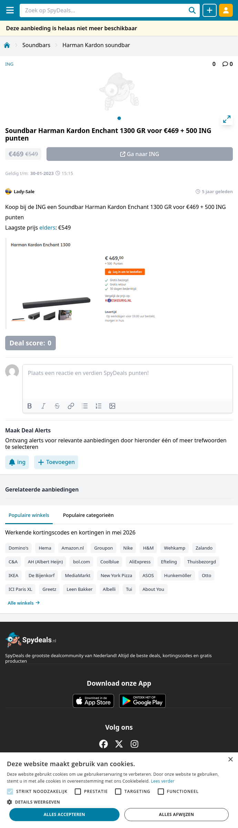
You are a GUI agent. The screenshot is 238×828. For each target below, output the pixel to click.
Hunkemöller (178, 575)
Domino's (18, 548)
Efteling (169, 562)
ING (9, 64)
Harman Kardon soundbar (96, 45)
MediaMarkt (77, 575)
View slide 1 (119, 118)
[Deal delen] (210, 10)
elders (47, 227)
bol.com (81, 562)
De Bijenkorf (41, 575)
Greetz (49, 589)
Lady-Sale (24, 191)
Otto (206, 575)
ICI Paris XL (20, 589)
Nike (128, 548)
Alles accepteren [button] (64, 814)
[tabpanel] (119, 566)
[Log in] (226, 10)
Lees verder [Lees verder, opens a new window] (163, 781)
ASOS (148, 575)
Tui (129, 589)
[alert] (119, 790)
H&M (148, 548)
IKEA (13, 575)
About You (153, 589)
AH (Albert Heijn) (45, 562)
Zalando (204, 548)
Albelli (109, 589)
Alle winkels (24, 603)
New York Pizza (116, 575)
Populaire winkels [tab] (29, 515)
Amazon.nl (73, 548)
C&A (13, 562)
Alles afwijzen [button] (176, 814)
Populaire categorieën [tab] (88, 515)
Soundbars (36, 45)
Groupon (103, 548)
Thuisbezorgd (201, 562)
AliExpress (140, 562)
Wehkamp (174, 548)
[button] (119, 801)
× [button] (230, 759)
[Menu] (9, 10)
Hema (45, 548)
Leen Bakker (79, 589)
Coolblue (109, 562)
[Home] (6, 45)
